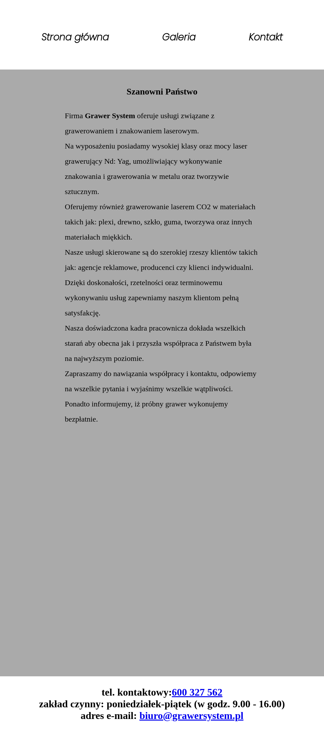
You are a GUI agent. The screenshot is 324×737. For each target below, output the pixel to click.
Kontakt (266, 37)
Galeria (179, 37)
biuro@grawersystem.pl (192, 715)
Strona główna (75, 37)
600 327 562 (197, 692)
